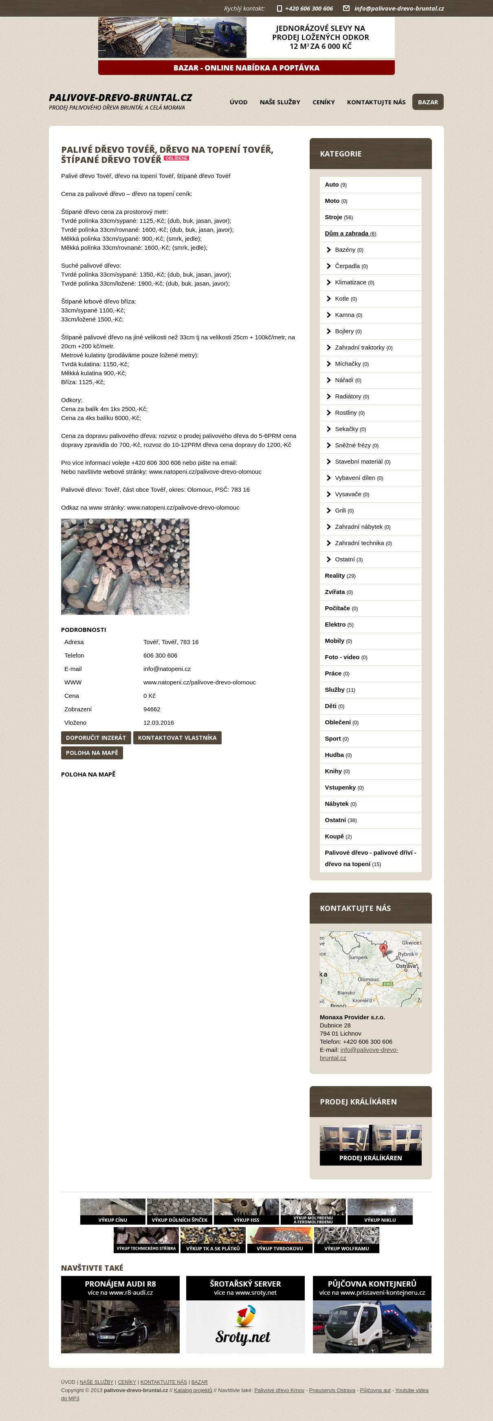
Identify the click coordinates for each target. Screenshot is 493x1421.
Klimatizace (354, 282)
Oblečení (342, 722)
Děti (335, 705)
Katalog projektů (193, 1390)
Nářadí (348, 379)
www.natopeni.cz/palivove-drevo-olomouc (199, 682)
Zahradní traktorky (364, 347)
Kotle (346, 298)
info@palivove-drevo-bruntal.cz (399, 8)
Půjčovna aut (375, 1390)
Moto (336, 200)
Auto (336, 184)
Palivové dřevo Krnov (279, 1390)
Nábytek (341, 803)
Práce (337, 673)
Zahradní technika (363, 542)
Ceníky (324, 102)
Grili (344, 510)
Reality (340, 575)
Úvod (239, 102)
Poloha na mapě (92, 753)
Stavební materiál (363, 461)
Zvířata (339, 591)
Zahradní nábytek (363, 526)
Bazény (349, 249)
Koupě (338, 836)
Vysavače (352, 494)
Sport (337, 738)
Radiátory (352, 396)
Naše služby (280, 102)
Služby (340, 689)
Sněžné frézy (357, 445)
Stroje (339, 216)
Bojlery (348, 331)
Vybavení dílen (359, 477)
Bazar (428, 102)
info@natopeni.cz (167, 668)
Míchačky (352, 363)
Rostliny (350, 412)
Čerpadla (351, 265)
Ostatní (349, 559)
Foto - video (346, 656)
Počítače (341, 608)
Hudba (338, 754)
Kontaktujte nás (376, 102)
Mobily (338, 640)
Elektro (339, 624)
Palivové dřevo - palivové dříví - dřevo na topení (370, 858)
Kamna (349, 314)
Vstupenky (344, 787)
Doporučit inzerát (96, 737)
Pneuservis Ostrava (332, 1390)
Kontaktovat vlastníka (177, 737)
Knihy (337, 771)
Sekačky (350, 428)
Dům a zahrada (350, 233)
